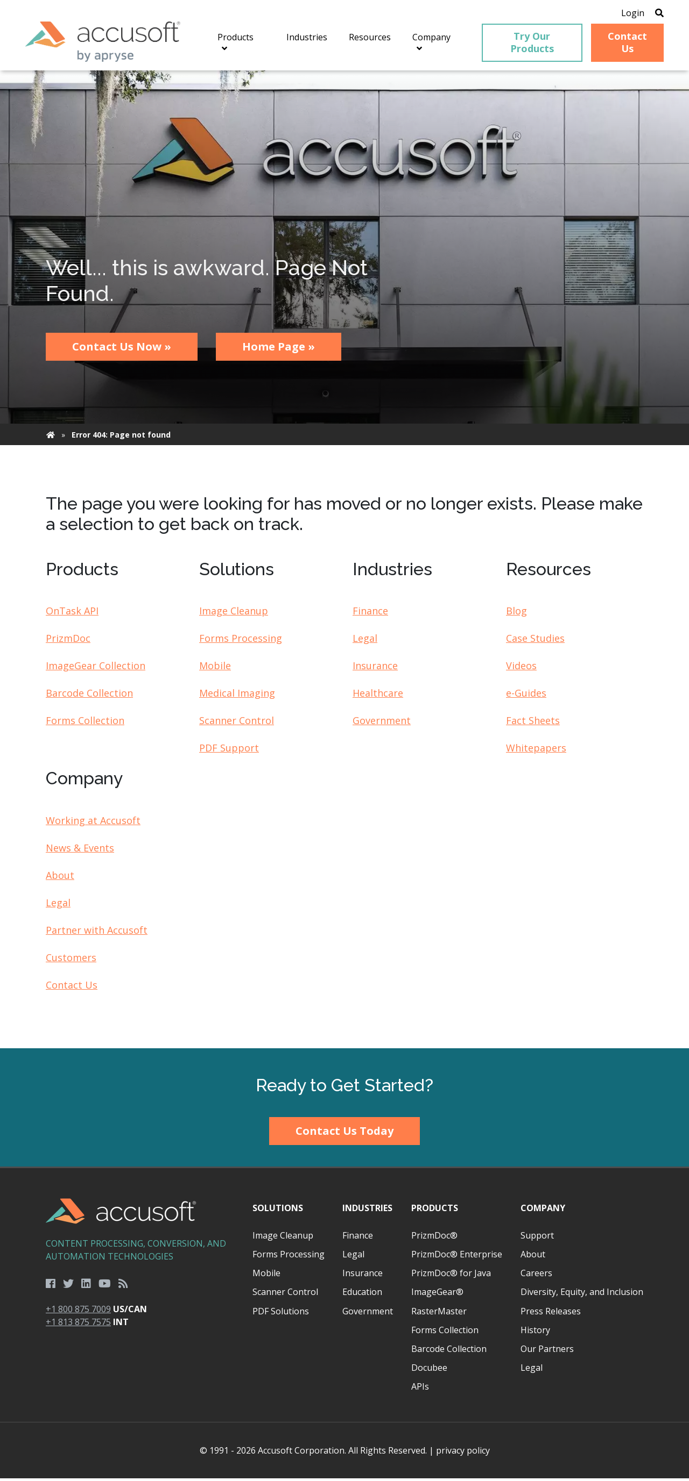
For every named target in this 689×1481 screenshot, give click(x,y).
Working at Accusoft (93, 823)
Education (362, 1295)
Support (537, 1238)
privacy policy (463, 1453)
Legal (365, 641)
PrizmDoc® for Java (451, 1276)
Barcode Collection (89, 696)
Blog (516, 613)
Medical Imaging (237, 696)
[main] (344, 562)
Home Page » (278, 349)
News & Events (80, 850)
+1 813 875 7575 (78, 1325)
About (60, 877)
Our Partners (547, 1351)
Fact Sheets (533, 723)
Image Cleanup (233, 613)
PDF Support (229, 751)
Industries (367, 1211)
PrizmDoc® (434, 1238)
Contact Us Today (344, 1134)
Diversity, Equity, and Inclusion (582, 1295)
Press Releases (551, 1314)
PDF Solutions (280, 1314)
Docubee (429, 1371)
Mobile (215, 668)
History (535, 1333)
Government (382, 723)
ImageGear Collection (95, 668)
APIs (420, 1390)
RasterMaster (439, 1314)
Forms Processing (240, 641)
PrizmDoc (68, 641)
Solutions (277, 1211)
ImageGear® (437, 1295)
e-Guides (526, 696)
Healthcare (378, 696)
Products (434, 1211)
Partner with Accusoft (96, 932)
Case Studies (535, 641)
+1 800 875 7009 (78, 1312)
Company (543, 1211)
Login (625, 13)
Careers (536, 1276)
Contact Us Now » (121, 349)
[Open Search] (652, 13)
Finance (370, 613)
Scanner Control (236, 723)
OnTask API (72, 613)
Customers (71, 960)
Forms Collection (85, 723)
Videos (521, 668)
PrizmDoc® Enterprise (456, 1257)
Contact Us (71, 987)
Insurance (375, 668)
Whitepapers (536, 751)
